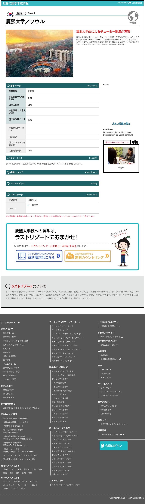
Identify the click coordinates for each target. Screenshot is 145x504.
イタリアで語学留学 (60, 418)
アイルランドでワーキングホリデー (66, 349)
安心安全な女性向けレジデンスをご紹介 (19, 459)
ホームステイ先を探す (59, 428)
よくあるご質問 (9, 379)
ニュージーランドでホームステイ (65, 436)
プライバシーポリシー (109, 395)
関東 (19, 469)
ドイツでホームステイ (61, 455)
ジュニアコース (9, 364)
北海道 (6, 469)
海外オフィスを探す (10, 478)
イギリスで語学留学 (60, 387)
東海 (40, 469)
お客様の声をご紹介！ (13, 345)
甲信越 (26, 469)
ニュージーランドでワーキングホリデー (68, 338)
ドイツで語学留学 (59, 394)
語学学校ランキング (11, 368)
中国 (11, 473)
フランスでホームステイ (62, 459)
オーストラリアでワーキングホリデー (67, 334)
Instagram (106, 373)
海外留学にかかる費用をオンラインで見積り (21, 408)
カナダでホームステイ (61, 443)
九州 (24, 473)
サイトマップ (106, 388)
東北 (13, 469)
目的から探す (8, 394)
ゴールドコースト (20, 481)
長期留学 (6, 352)
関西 (5, 473)
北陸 (34, 469)
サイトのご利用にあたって (111, 392)
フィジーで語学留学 (60, 410)
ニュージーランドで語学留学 (63, 375)
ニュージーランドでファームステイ (66, 485)
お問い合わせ (106, 414)
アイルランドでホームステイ (63, 451)
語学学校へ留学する (58, 367)
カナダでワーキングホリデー (63, 342)
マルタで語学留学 (59, 421)
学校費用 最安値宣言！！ (13, 426)
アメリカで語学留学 (60, 379)
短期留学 (6, 349)
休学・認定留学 (9, 356)
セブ (23, 489)
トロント (33, 485)
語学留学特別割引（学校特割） (15, 418)
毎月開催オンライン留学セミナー (114, 424)
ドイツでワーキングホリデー (63, 353)
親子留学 (6, 360)
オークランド (8, 485)
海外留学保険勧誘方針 (111, 359)
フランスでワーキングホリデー (64, 357)
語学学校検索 (8, 398)
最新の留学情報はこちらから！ (15, 422)
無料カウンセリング (109, 406)
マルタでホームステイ (61, 470)
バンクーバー (22, 485)
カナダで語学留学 (59, 383)
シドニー (6, 481)
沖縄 (30, 473)
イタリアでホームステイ (62, 463)
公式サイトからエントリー (113, 435)
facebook (106, 377)
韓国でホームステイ (60, 474)
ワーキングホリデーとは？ (62, 326)
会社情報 (104, 355)
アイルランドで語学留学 (62, 391)
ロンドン (15, 489)
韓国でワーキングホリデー (62, 361)
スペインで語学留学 (60, 414)
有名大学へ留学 (9, 375)
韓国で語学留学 (58, 402)
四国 (17, 473)
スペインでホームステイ (62, 466)
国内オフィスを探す (10, 465)
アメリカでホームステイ (62, 439)
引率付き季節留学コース (110, 326)
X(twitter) (106, 370)
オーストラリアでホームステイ (64, 432)
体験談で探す (8, 390)
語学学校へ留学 (9, 337)
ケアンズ (33, 481)
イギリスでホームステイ (62, 447)
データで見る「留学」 (12, 372)
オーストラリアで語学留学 (62, 371)
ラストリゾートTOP (10, 322)
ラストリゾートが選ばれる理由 (15, 341)
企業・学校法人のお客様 (112, 337)
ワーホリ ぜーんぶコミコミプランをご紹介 (20, 455)
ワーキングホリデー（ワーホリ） (65, 322)
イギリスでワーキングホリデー (64, 345)
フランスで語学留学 (60, 398)
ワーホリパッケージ (60, 330)
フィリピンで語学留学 (61, 406)
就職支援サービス (109, 345)
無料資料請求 (106, 410)
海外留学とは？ (9, 333)
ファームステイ (56, 480)
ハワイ (6, 489)
